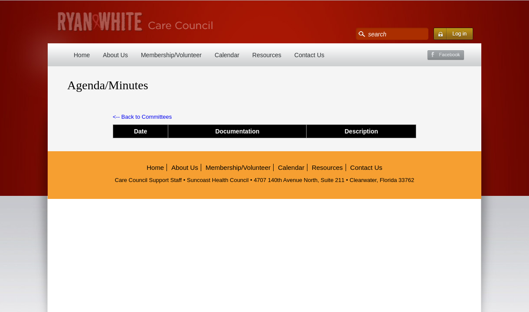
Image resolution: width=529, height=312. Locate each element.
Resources (266, 55)
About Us (115, 55)
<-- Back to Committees (142, 117)
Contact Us (309, 55)
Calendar (227, 55)
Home (82, 55)
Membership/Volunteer (171, 55)
